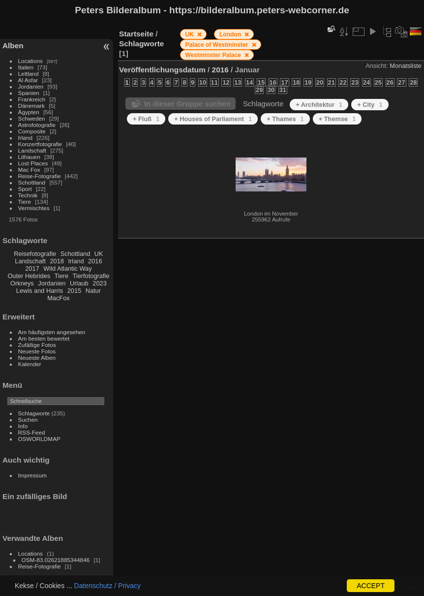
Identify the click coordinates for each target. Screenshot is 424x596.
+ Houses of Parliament (213, 119)
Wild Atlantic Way (67, 268)
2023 (99, 283)
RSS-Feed (31, 432)
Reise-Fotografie (39, 176)
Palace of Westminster (217, 44)
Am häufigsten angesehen (52, 332)
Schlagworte (34, 413)
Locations (30, 61)
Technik (28, 195)
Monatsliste (406, 65)
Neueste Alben (37, 357)
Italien (25, 67)
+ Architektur (319, 104)
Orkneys (22, 283)
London (230, 34)
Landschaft (32, 150)
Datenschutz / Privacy (107, 586)
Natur (93, 290)
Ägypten (28, 112)
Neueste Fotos (37, 351)
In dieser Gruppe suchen (187, 103)
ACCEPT (371, 586)
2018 (56, 261)
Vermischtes (34, 208)
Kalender (29, 364)
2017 (32, 268)
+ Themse (337, 119)
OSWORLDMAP (39, 439)
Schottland (32, 182)
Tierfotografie (91, 276)
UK (98, 253)
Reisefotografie (35, 253)
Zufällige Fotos (37, 345)
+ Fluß (146, 119)
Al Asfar (28, 80)
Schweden (31, 118)
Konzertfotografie (40, 144)
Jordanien (31, 86)
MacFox (58, 298)
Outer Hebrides (28, 276)
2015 (74, 290)
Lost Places (33, 163)
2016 (95, 261)
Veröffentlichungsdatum (162, 69)
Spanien (28, 93)
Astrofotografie (37, 125)
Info (23, 426)
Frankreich (32, 99)
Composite (32, 131)
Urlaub (79, 283)
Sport (25, 189)
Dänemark (31, 105)
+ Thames (285, 119)
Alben (13, 45)
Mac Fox (29, 169)
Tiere (24, 201)
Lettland (28, 73)
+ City (369, 104)
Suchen (28, 419)
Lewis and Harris (39, 290)
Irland (25, 137)
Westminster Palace (214, 55)
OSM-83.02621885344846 (56, 560)
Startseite (136, 34)
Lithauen (29, 157)
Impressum (32, 475)
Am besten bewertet (44, 338)
